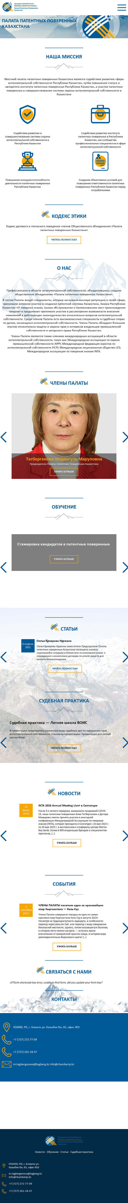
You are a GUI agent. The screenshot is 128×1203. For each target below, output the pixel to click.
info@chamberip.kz (62, 1064)
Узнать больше (64, 471)
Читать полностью (64, 239)
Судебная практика (81, 1152)
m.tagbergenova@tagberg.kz (31, 1064)
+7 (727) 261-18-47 (25, 1052)
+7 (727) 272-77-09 (25, 1039)
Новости (40, 1152)
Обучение (53, 1152)
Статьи (64, 1152)
